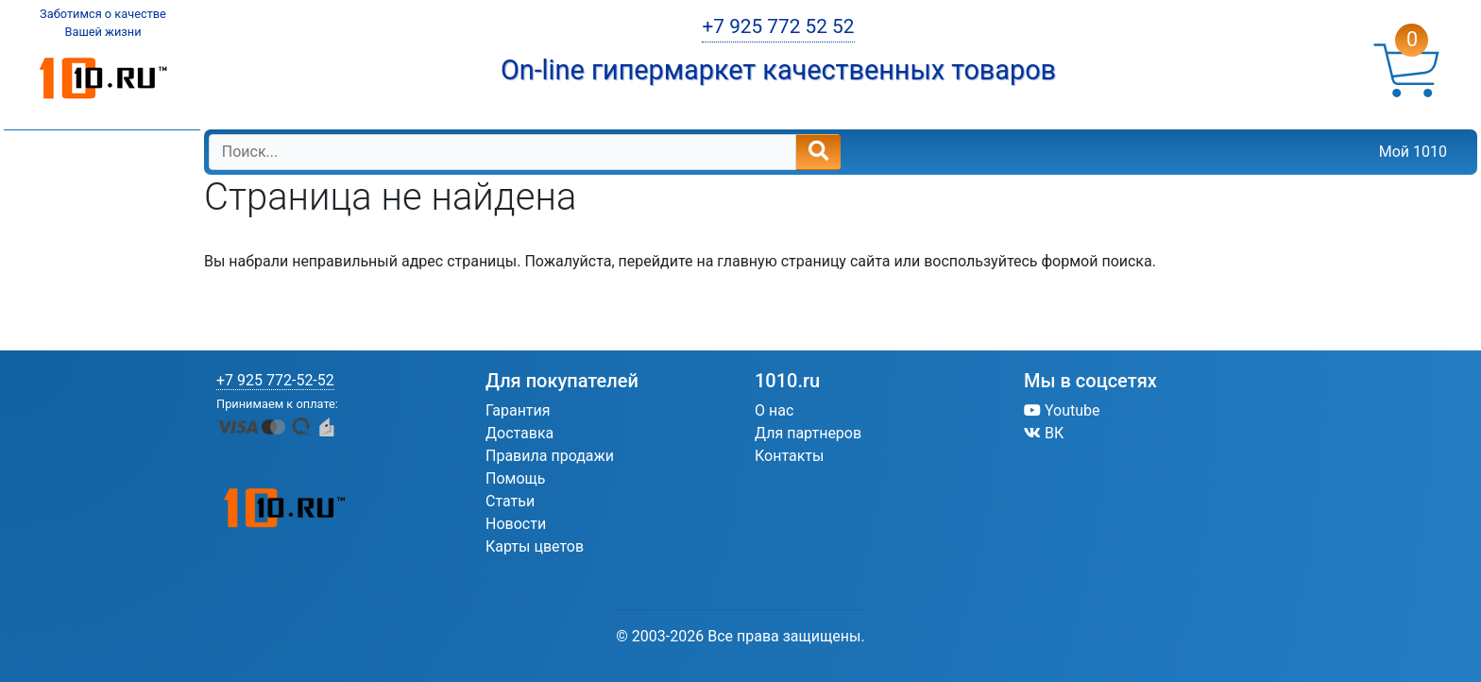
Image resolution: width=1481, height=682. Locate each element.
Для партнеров (808, 433)
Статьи (510, 501)
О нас (774, 410)
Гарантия (518, 410)
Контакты (789, 456)
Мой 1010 (1413, 152)
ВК (1044, 433)
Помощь (515, 478)
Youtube (1062, 410)
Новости (515, 524)
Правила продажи (549, 456)
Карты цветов (534, 546)
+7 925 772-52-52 (275, 380)
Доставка (519, 433)
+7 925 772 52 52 (778, 26)
